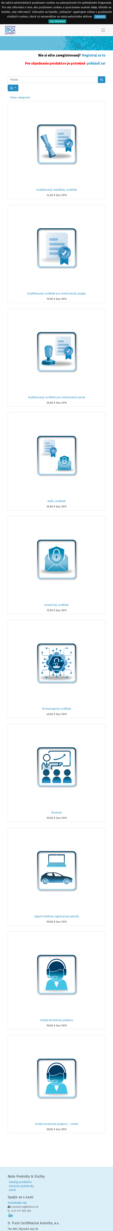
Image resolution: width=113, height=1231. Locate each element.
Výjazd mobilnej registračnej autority (56, 916)
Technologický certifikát (56, 708)
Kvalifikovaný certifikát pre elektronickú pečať (56, 397)
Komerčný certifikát (56, 605)
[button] (13, 88)
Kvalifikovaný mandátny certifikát (56, 189)
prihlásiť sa (95, 63)
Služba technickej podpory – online (56, 1124)
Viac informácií (57, 21)
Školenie (56, 812)
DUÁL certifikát (56, 501)
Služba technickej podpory (56, 1020)
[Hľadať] (101, 79)
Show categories (20, 97)
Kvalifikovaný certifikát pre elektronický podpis (56, 293)
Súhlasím (100, 16)
